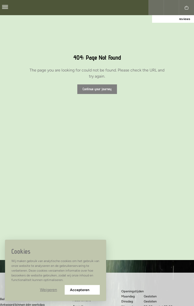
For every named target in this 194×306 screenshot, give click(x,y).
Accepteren (82, 290)
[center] (5, 7)
